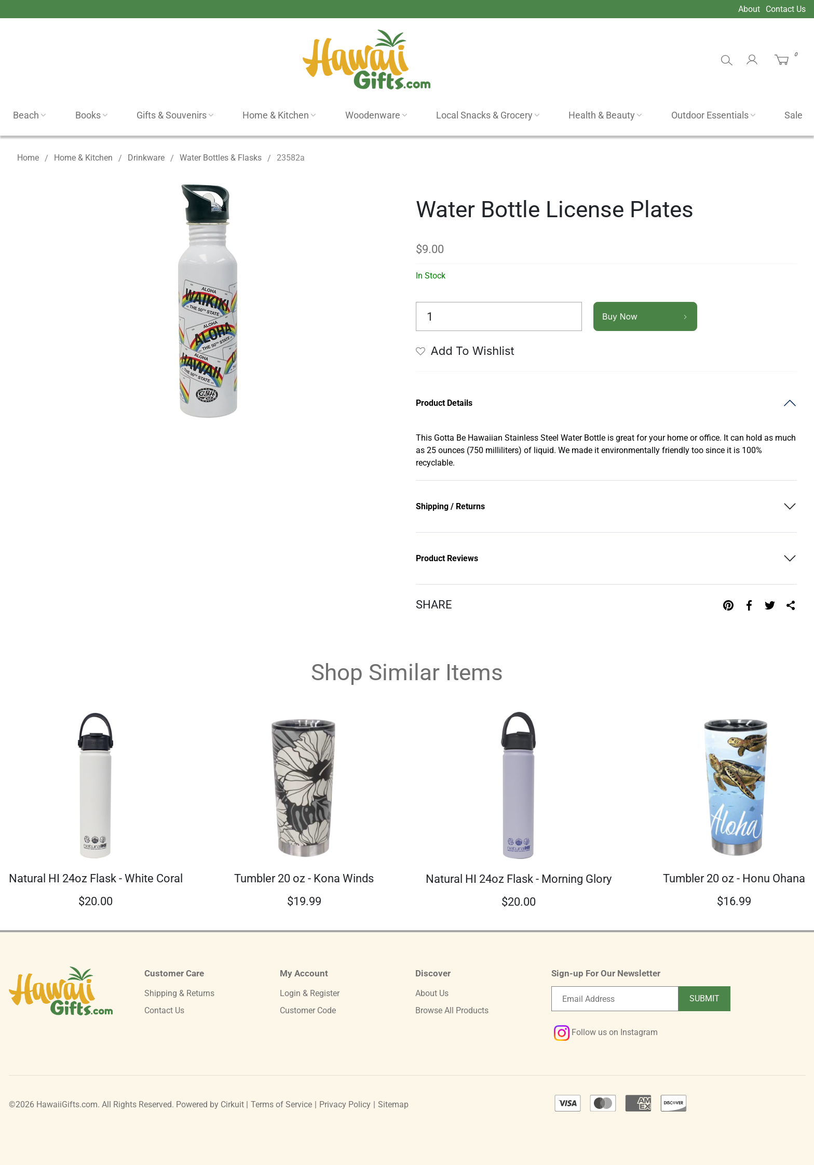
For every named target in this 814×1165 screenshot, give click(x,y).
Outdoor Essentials (710, 115)
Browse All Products (452, 1010)
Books (88, 115)
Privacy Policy (345, 1104)
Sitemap (393, 1104)
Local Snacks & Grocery (484, 115)
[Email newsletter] (615, 998)
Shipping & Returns (179, 993)
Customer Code (308, 1010)
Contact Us (786, 9)
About (749, 9)
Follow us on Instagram (606, 1032)
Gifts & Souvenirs (172, 115)
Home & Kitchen (275, 115)
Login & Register (310, 993)
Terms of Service (281, 1104)
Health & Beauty (601, 115)
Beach (26, 115)
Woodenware (372, 115)
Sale (793, 115)
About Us (432, 993)
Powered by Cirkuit (210, 1104)
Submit (704, 998)
